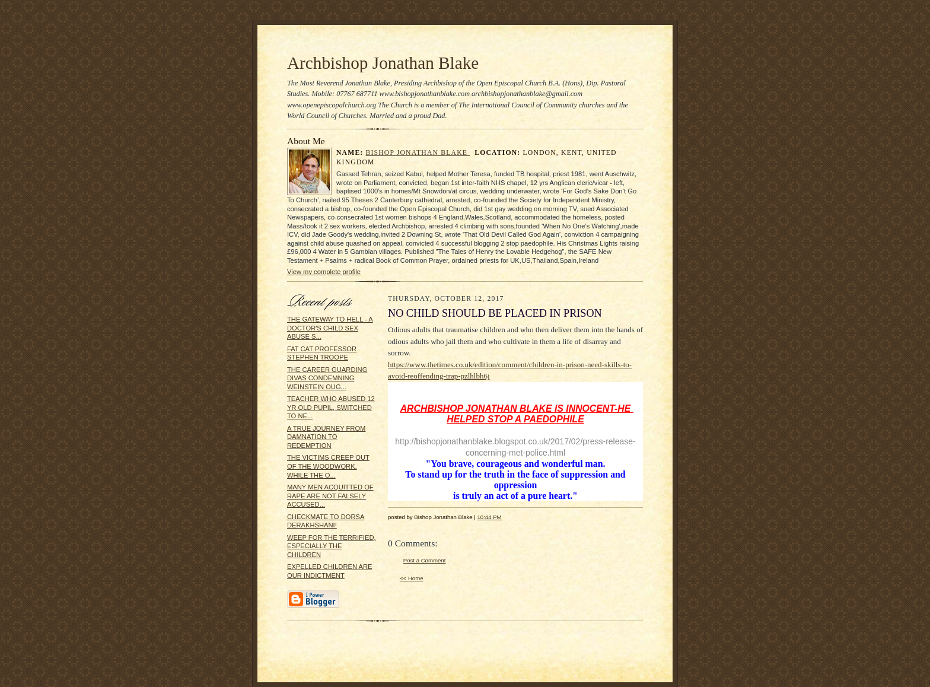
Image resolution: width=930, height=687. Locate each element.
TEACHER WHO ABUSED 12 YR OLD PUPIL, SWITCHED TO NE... (331, 407)
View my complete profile (324, 271)
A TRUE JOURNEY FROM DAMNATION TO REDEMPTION (326, 437)
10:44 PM (489, 517)
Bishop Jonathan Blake (418, 153)
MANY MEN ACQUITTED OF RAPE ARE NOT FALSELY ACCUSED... (330, 496)
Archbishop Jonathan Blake (383, 62)
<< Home (411, 578)
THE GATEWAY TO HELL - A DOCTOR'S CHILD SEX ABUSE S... (330, 328)
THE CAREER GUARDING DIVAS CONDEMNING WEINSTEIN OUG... (327, 378)
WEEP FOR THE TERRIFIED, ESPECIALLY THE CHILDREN (331, 546)
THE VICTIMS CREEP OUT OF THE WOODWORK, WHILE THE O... (328, 466)
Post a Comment (424, 560)
